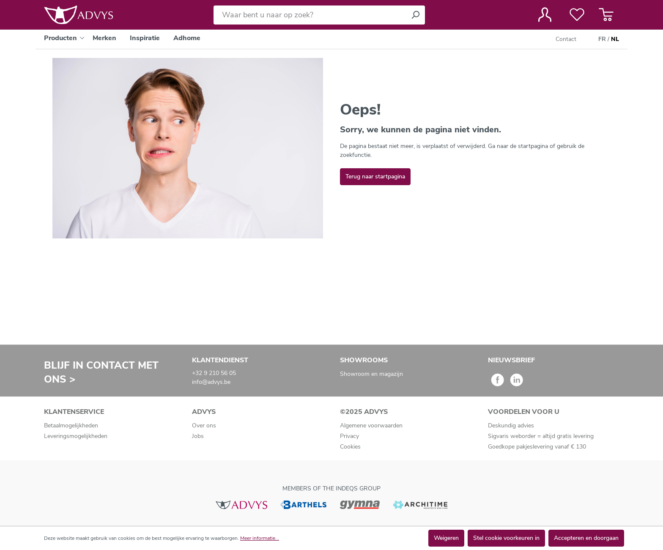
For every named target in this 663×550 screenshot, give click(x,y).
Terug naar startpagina (375, 176)
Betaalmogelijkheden (71, 425)
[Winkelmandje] (606, 14)
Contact (566, 39)
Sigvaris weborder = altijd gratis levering (541, 436)
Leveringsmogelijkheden (75, 436)
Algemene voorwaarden (371, 425)
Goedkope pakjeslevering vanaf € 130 (537, 447)
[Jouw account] (545, 14)
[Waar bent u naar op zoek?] (310, 15)
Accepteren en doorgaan (586, 538)
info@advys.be (211, 382)
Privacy (349, 436)
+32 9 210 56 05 (214, 373)
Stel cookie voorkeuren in (506, 538)
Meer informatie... (259, 538)
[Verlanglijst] (577, 14)
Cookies (350, 447)
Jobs (198, 436)
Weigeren (446, 538)
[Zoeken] (415, 15)
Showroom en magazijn (371, 374)
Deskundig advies (511, 425)
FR (602, 39)
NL (615, 39)
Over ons (204, 425)
